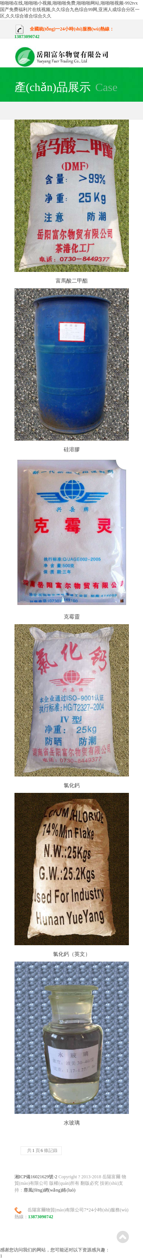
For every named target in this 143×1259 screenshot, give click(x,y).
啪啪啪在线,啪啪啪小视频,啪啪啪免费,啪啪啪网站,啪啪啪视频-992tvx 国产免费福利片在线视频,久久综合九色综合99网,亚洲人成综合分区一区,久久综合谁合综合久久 (70, 9)
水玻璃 (72, 1123)
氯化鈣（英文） (71, 954)
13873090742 (27, 36)
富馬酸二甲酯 (72, 281)
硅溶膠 (72, 449)
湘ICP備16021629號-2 (36, 1176)
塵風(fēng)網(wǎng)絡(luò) (50, 1190)
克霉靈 (72, 617)
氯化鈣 (72, 785)
